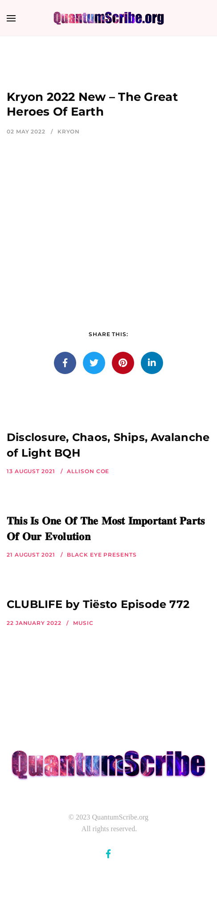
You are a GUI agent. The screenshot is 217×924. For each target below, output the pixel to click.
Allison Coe (88, 471)
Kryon (68, 131)
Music (83, 623)
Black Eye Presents (101, 554)
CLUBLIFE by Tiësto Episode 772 (98, 604)
